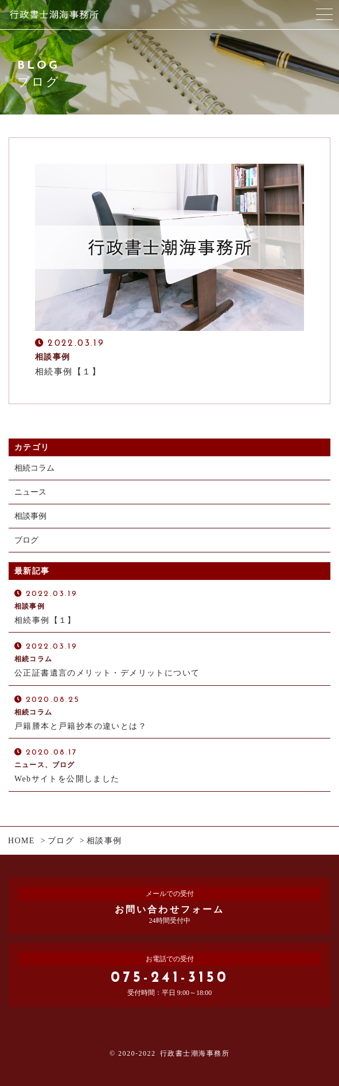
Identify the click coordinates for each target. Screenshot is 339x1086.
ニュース (30, 492)
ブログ (26, 540)
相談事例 (30, 516)
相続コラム (34, 468)
